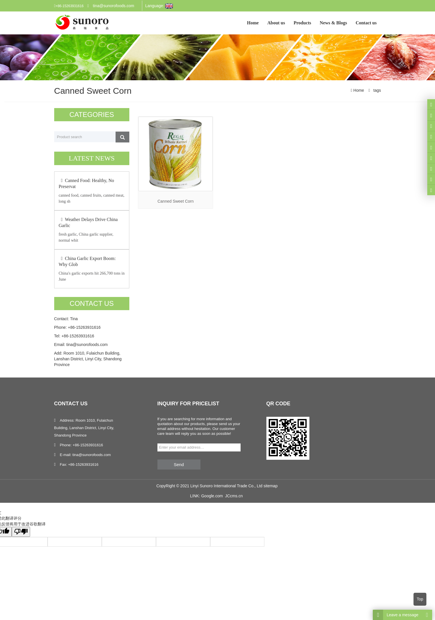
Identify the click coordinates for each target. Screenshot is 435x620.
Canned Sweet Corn (175, 201)
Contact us (366, 22)
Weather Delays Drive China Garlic (88, 222)
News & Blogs (333, 22)
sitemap (271, 486)
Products (302, 22)
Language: (159, 6)
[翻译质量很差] (21, 532)
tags (376, 90)
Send (179, 464)
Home (253, 22)
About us (276, 22)
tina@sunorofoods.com (113, 5)
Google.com (212, 496)
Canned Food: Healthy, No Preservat (86, 183)
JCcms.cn (234, 496)
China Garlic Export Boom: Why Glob (87, 261)
